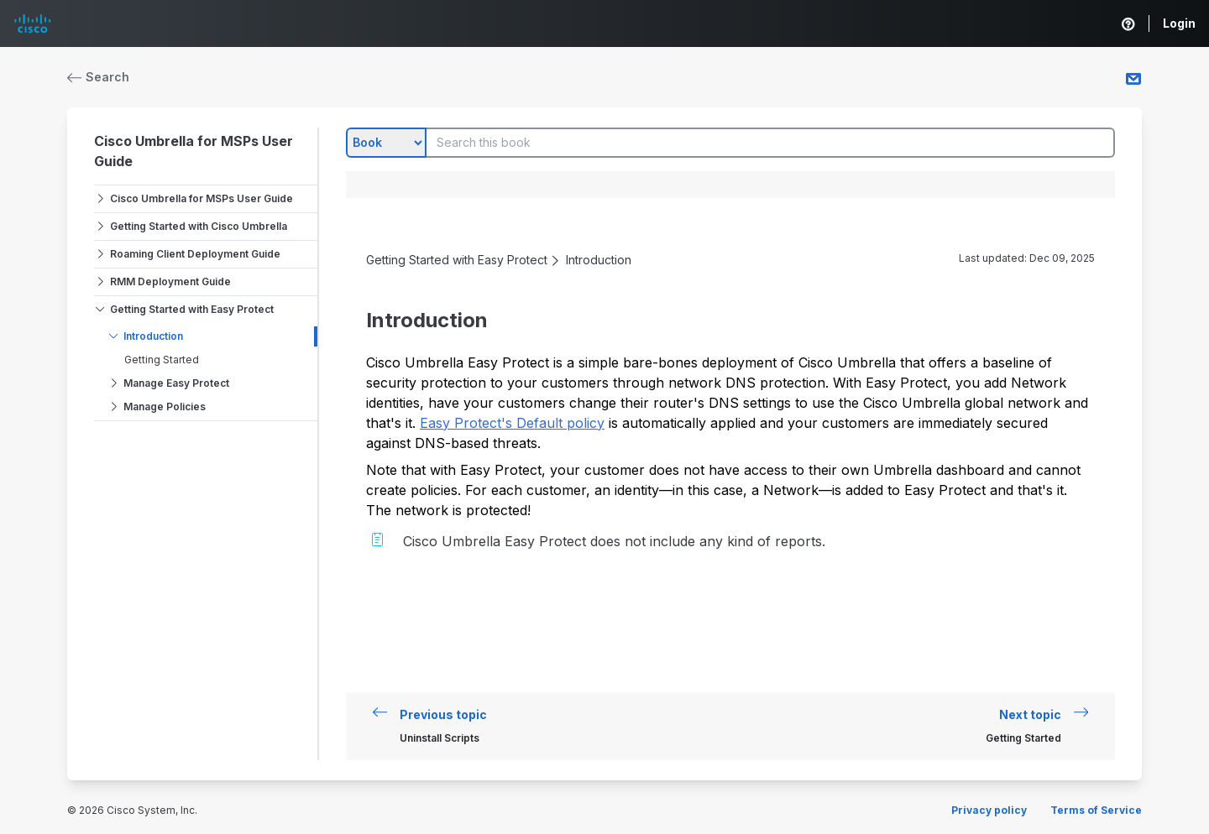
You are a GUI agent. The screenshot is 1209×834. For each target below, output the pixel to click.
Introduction (153, 336)
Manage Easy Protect (176, 383)
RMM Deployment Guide (170, 281)
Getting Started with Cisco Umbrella (198, 226)
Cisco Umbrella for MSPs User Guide (201, 198)
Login (1179, 23)
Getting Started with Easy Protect (192, 309)
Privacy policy (989, 810)
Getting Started (161, 359)
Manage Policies (164, 406)
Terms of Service (1096, 810)
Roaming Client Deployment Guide (195, 254)
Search (98, 77)
